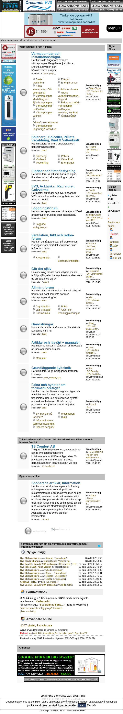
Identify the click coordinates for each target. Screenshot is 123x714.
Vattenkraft (67, 159)
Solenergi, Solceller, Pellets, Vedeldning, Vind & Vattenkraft (55, 138)
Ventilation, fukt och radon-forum (52, 236)
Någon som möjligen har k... (93, 456)
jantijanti (33, 633)
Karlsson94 (42, 601)
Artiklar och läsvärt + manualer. (55, 342)
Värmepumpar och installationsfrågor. (46, 55)
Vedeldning (42, 162)
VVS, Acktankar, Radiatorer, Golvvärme (53, 187)
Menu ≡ (114, 28)
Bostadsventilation (68, 260)
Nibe (65, 567)
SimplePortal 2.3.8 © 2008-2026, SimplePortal (63, 696)
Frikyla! (65, 79)
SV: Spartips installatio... (92, 351)
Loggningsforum (44, 208)
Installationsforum (68, 89)
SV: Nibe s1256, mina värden (35, 567)
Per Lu (58, 633)
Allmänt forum (42, 287)
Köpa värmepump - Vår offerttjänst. (42, 89)
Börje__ (92, 323)
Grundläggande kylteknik (51, 368)
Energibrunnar (69, 82)
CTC (74, 564)
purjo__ (52, 73)
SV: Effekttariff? (94, 175)
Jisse (91, 347)
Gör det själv (41, 269)
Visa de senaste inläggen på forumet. (41, 608)
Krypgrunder (43, 257)
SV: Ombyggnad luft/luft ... (94, 275)
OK (82, 705)
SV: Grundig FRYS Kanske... (93, 372)
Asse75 (83, 633)
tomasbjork (48, 633)
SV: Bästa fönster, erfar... (92, 327)
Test (89, 407)
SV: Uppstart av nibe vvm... (94, 194)
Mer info (91, 705)
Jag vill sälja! (43, 306)
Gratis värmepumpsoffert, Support (68, 96)
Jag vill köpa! (43, 309)
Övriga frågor (68, 115)
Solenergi (41, 156)
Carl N (92, 190)
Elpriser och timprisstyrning (53, 171)
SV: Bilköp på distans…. (93, 301)
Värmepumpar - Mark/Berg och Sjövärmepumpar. (43, 99)
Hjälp (64, 417)
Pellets (65, 156)
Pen (77, 633)
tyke (90, 172)
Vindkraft (41, 159)
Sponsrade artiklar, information (55, 483)
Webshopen (68, 413)
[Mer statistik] (27, 611)
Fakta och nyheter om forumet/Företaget (48, 386)
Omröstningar (42, 324)
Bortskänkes (43, 313)
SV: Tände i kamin (30, 561)
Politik (64, 306)
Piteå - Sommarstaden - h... (93, 501)
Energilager (67, 162)
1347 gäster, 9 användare (36, 625)
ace (59, 378)
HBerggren (94, 271)
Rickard (92, 147)
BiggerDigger (95, 88)
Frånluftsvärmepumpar (45, 122)
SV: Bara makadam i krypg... (91, 249)
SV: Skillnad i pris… (31, 558)
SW (90, 368)
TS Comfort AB (43, 446)
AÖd (40, 633)
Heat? (71, 633)
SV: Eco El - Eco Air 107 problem (38, 564)
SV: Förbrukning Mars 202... (94, 219)
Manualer (41, 358)
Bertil (46, 73)
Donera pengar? (45, 427)
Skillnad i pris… (28, 582)
